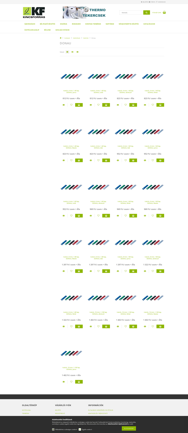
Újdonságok (29, 24)
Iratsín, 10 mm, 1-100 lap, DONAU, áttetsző (98, 313)
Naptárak (110, 24)
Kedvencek (160, 2)
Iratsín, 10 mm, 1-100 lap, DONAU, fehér (125, 313)
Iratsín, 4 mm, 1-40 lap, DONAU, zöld (98, 91)
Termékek (25, 413)
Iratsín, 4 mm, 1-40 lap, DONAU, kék (98, 147)
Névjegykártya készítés (129, 24)
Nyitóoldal (26, 410)
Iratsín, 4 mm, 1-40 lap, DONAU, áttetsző (126, 91)
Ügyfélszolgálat (31, 30)
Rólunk (47, 30)
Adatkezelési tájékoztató (98, 413)
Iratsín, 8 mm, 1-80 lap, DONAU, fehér (71, 313)
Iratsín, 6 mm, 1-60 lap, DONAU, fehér (126, 202)
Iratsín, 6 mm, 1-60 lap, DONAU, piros (153, 147)
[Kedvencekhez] (71, 105)
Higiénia (63, 24)
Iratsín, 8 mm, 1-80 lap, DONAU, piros (126, 258)
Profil (149, 2)
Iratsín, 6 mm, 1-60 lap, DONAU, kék (126, 147)
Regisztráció (60, 413)
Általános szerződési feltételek (100, 410)
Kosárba (79, 105)
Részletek (64, 105)
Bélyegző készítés (47, 24)
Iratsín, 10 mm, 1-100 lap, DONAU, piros (71, 368)
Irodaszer (76, 24)
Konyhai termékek (93, 24)
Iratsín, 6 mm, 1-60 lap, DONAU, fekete (153, 202)
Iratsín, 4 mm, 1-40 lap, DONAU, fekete (71, 147)
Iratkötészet (76, 38)
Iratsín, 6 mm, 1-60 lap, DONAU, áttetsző (98, 202)
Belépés (138, 2)
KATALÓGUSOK (149, 24)
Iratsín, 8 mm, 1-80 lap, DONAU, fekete (71, 258)
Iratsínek (85, 38)
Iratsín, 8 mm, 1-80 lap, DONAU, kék (98, 258)
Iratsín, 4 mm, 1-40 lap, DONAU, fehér (153, 91)
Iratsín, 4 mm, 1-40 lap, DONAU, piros (71, 91)
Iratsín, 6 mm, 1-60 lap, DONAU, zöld (71, 202)
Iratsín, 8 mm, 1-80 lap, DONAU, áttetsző (153, 258)
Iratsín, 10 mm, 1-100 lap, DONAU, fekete (153, 313)
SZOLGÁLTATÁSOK (63, 30)
